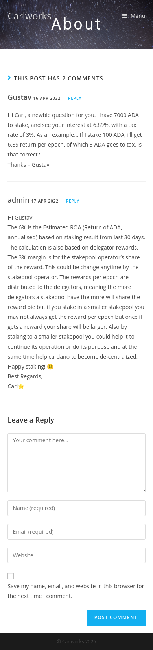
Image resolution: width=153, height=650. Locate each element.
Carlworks (29, 15)
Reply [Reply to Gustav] (74, 98)
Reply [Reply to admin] (72, 201)
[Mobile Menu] (134, 16)
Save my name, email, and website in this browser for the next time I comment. (75, 591)
